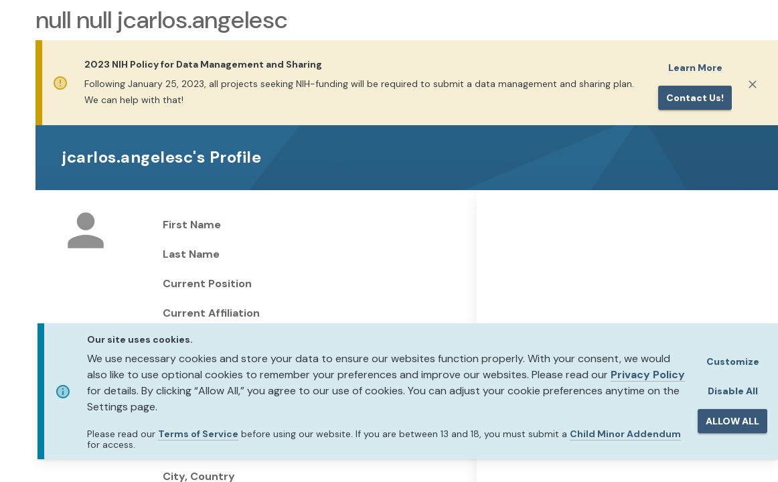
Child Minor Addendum (625, 434)
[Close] (753, 84)
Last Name (191, 254)
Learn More (695, 68)
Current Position (207, 283)
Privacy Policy (648, 375)
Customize (732, 361)
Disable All (733, 391)
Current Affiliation (211, 313)
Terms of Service (198, 434)
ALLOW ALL (732, 421)
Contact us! (695, 98)
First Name (192, 225)
